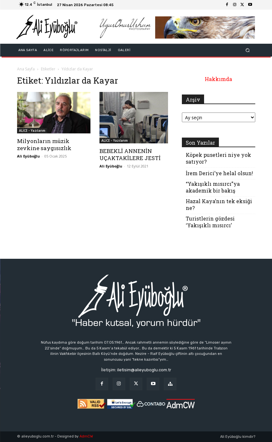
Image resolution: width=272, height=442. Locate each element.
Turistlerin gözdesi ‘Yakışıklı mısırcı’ (210, 222)
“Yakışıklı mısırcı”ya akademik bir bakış (213, 187)
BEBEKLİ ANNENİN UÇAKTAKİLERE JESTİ (130, 154)
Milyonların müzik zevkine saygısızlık (44, 144)
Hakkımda (218, 79)
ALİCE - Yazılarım (32, 130)
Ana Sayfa (26, 69)
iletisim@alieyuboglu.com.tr (144, 369)
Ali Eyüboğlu (28, 156)
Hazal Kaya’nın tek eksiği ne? (219, 204)
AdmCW (86, 436)
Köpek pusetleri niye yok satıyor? (218, 158)
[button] (247, 50)
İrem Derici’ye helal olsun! (219, 173)
